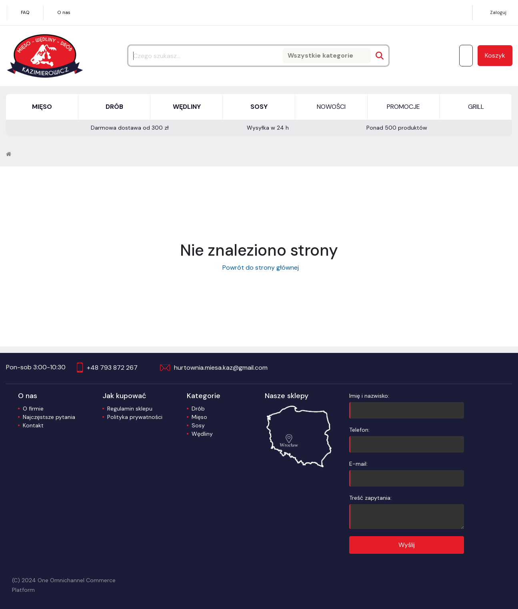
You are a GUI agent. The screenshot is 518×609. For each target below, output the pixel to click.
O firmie (33, 408)
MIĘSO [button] (42, 106)
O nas (63, 12)
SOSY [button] (259, 106)
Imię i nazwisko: (406, 405)
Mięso (199, 417)
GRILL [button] (476, 106)
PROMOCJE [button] (403, 106)
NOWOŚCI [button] (331, 106)
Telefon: (406, 439)
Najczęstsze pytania (49, 417)
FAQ (25, 12)
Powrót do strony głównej (259, 267)
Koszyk (495, 55)
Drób (198, 408)
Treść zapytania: (406, 511)
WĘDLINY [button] (187, 106)
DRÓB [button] (114, 106)
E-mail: (406, 473)
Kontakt (33, 425)
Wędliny (202, 433)
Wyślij (406, 545)
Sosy (198, 425)
